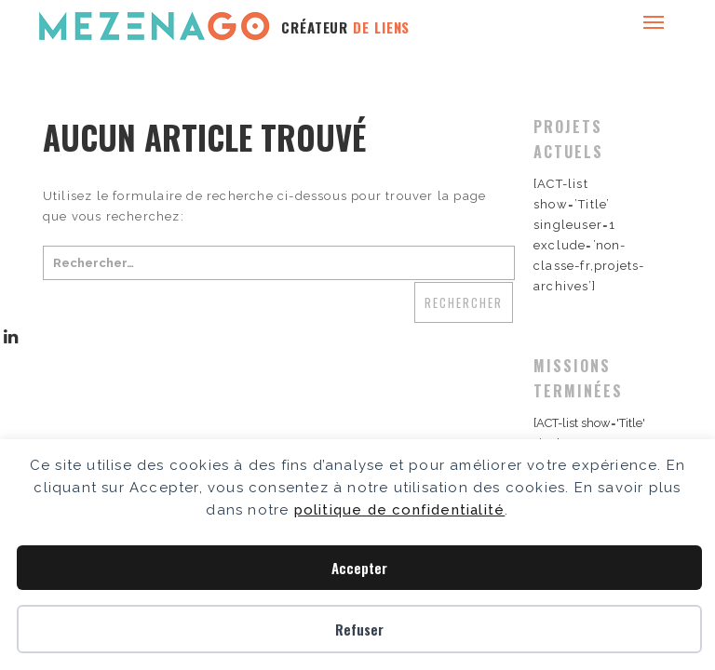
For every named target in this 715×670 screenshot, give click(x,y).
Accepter (359, 567)
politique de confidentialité (400, 510)
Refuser (359, 629)
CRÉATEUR (345, 27)
